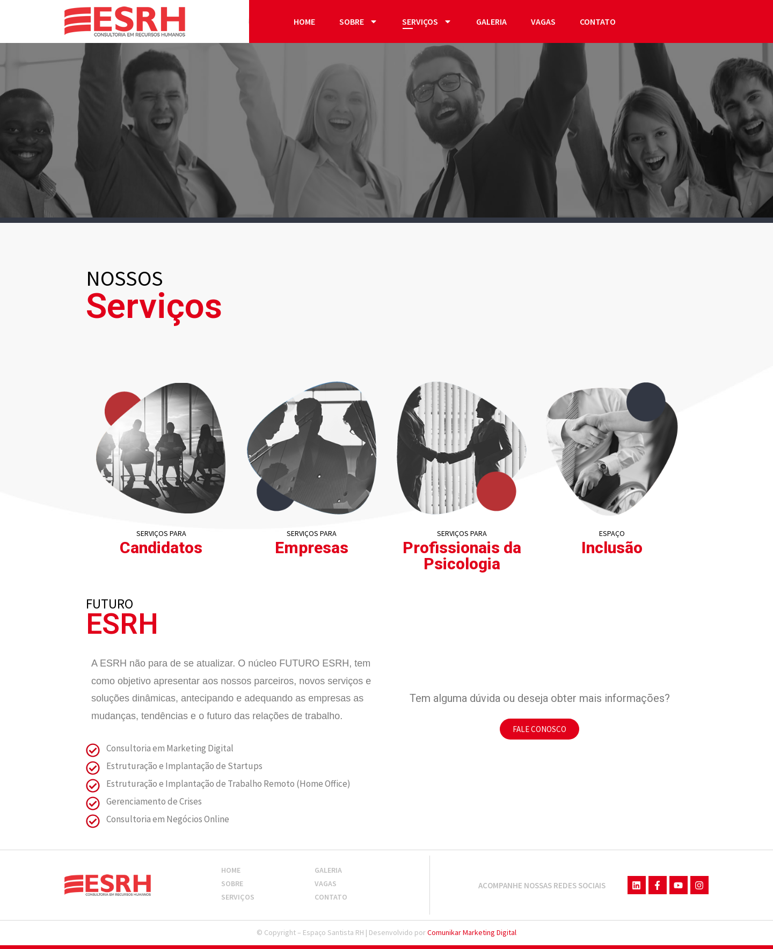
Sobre (358, 21)
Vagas (543, 21)
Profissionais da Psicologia (462, 555)
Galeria (491, 21)
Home (304, 21)
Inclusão (612, 547)
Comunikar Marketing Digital (471, 932)
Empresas (311, 547)
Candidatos (161, 547)
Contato (598, 21)
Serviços (427, 21)
